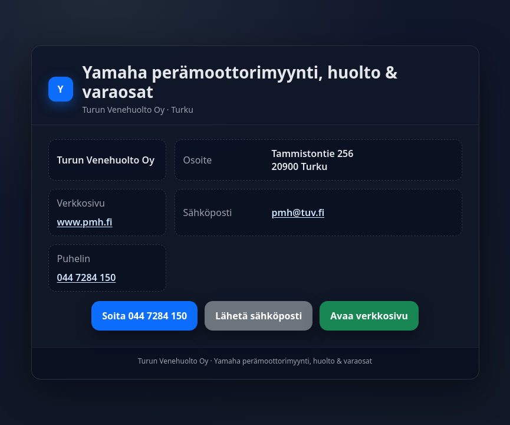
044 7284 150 (86, 277)
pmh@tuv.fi (298, 212)
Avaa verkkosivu (369, 315)
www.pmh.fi (85, 221)
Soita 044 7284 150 (144, 315)
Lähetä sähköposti (258, 315)
